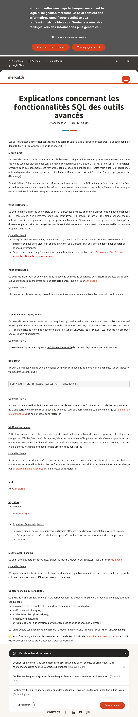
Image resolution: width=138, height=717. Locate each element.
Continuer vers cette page (51, 47)
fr (107, 61)
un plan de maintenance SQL (28, 468)
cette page (91, 281)
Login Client (18, 65)
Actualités (17, 61)
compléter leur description (100, 636)
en (128, 61)
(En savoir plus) (76, 667)
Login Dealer (55, 61)
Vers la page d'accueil (88, 47)
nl (117, 61)
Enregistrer (24, 705)
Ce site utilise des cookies (32, 653)
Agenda (36, 61)
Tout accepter (112, 705)
